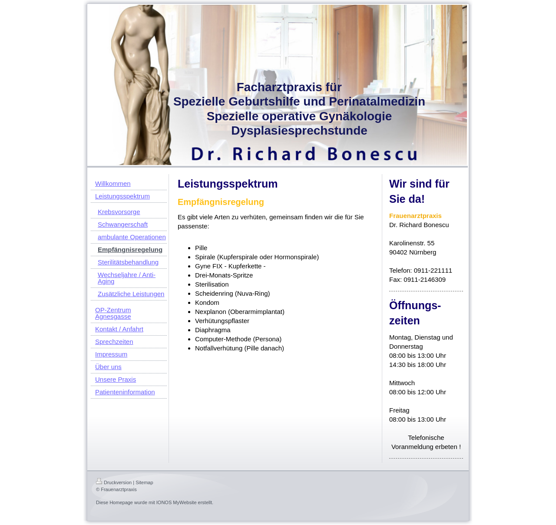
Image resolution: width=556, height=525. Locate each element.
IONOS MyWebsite (176, 502)
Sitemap (144, 482)
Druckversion (114, 482)
